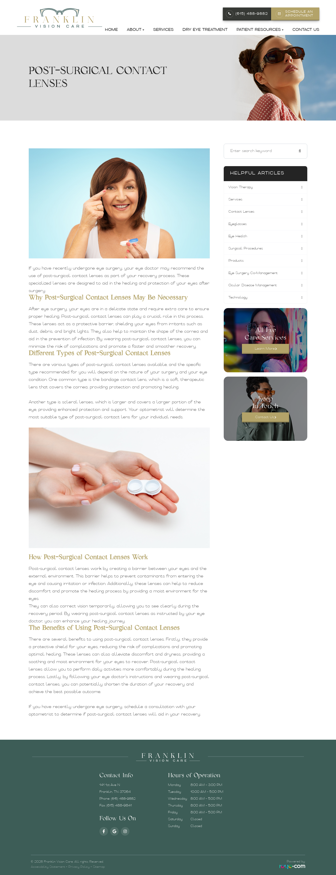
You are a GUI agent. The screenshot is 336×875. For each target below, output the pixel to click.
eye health (240, 238)
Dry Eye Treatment (205, 30)
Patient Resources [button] (260, 30)
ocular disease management (257, 288)
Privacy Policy (79, 867)
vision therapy (243, 187)
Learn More (265, 353)
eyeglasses (240, 225)
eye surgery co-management (258, 276)
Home (111, 30)
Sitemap (99, 867)
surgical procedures (249, 251)
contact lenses (244, 213)
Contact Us (305, 30)
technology (241, 301)
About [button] (135, 30)
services (238, 200)
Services (163, 30)
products (239, 263)
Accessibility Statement (48, 867)
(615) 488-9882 (252, 14)
